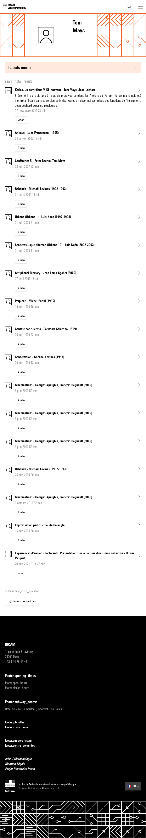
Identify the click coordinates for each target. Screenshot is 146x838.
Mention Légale (17, 764)
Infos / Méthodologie (20, 759)
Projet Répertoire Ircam (22, 769)
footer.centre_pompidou (22, 746)
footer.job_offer (17, 722)
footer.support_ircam (20, 741)
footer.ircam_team (19, 727)
